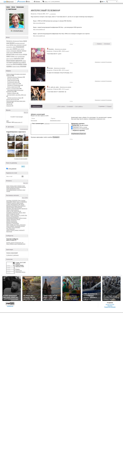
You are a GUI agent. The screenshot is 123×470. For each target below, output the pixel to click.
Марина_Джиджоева (11, 222)
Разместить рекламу (110, 307)
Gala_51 (18, 202)
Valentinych (24, 208)
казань (7, 49)
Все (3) (26, 112)
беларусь (9, 41)
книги (15, 49)
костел (22, 49)
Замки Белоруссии (12, 80)
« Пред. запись (61, 106)
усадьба (15, 62)
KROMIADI (24, 202)
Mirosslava (9, 206)
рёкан (7, 58)
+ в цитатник (52, 13)
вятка (11, 45)
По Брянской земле (12, 82)
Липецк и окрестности (13, 83)
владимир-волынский (20, 43)
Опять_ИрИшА (10, 226)
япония (23, 66)
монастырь (10, 54)
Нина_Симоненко (21, 225)
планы (12, 56)
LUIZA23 (8, 203)
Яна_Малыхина (10, 229)
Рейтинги (37, 1)
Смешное (8, 105)
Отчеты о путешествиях (12, 88)
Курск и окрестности (12, 87)
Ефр (26, 215)
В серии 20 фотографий (21, 158)
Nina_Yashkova (21, 206)
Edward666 (9, 202)
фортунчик (9, 231)
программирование (11, 190)
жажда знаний (10, 187)
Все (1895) (25, 197)
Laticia (17, 203)
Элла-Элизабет (16, 227)
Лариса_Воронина (11, 219)
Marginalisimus (14, 204)
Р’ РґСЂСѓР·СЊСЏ (18, 31)
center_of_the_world (11, 211)
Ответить (97, 62)
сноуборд (19, 190)
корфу (18, 49)
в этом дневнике (12, 168)
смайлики (47, 123)
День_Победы (10, 244)
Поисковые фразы (20, 272)
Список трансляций (12, 253)
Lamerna (13, 203)
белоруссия (16, 41)
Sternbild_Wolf (10, 208)
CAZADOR (14, 200)
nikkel (24, 212)
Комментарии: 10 (18, 122)
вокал (7, 186)
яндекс (18, 66)
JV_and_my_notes (54, 87)
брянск (21, 41)
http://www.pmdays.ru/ (39, 29)
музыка (20, 54)
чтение (14, 66)
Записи (8, 7)
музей (16, 54)
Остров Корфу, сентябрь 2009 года (16, 95)
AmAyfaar (8, 200)
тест (7, 121)
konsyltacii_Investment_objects (14, 212)
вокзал (7, 45)
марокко (11, 52)
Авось (46, 1)
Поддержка (100, 2)
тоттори (9, 62)
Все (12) (25, 183)
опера (25, 54)
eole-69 (19, 211)
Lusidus (8, 204)
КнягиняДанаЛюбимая (12, 218)
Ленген (18, 219)
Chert (19, 200)
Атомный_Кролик (14, 214)
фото (24, 62)
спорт (23, 190)
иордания (20, 47)
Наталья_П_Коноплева (12, 223)
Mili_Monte (21, 204)
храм (25, 64)
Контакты (110, 305)
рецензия (11, 58)
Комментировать (36, 106)
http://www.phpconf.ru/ (39, 23)
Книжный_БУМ (21, 244)
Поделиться (107, 43)
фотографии (17, 64)
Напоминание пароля (55, 120)
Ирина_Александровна (12, 216)
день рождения (18, 45)
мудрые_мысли (10, 242)
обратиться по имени (60, 49)
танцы (24, 60)
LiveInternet (9, 2)
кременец (8, 50)
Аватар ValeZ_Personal (16, 20)
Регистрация (22, 1)
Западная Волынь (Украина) (14, 77)
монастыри (18, 52)
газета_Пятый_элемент (12, 230)
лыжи (7, 52)
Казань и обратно (12, 93)
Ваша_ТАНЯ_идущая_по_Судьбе (15, 215)
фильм (20, 62)
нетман (51, 68)
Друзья (13, 7)
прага (16, 56)
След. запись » (79, 106)
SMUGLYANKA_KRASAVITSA (14, 207)
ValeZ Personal (7, 9)
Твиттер (8, 104)
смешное (18, 61)
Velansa (8, 210)
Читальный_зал (19, 242)
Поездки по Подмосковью (14, 85)
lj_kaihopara (15, 255)
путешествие (21, 56)
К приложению (24, 129)
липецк (24, 50)
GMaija (14, 202)
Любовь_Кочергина (11, 220)
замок (14, 47)
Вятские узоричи (11, 78)
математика (13, 188)
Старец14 (9, 227)
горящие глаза (21, 186)
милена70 (22, 230)
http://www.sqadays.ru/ (39, 35)
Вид (103, 2)
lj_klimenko (9, 255)
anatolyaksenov (15, 210)
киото (11, 49)
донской (24, 45)
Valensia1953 (17, 208)
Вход (29, 1)
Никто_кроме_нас (11, 225)
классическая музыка (20, 187)
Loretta (21, 203)
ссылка (66, 51)
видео (12, 43)
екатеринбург (9, 47)
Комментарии (20, 7)
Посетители (18, 270)
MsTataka (14, 206)
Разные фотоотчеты (11, 99)
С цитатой (103, 62)
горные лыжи (13, 186)
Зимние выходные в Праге (14, 98)
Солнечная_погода (20, 226)
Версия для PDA (110, 304)
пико (8, 56)
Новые (109, 106)
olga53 (8, 214)
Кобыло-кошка (22, 218)
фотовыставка (9, 64)
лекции (19, 50)
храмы (9, 66)
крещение (13, 50)
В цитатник (109, 62)
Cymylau (23, 200)
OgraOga (51, 49)
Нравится (99, 43)
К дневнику (70, 106)
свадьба (17, 58)
